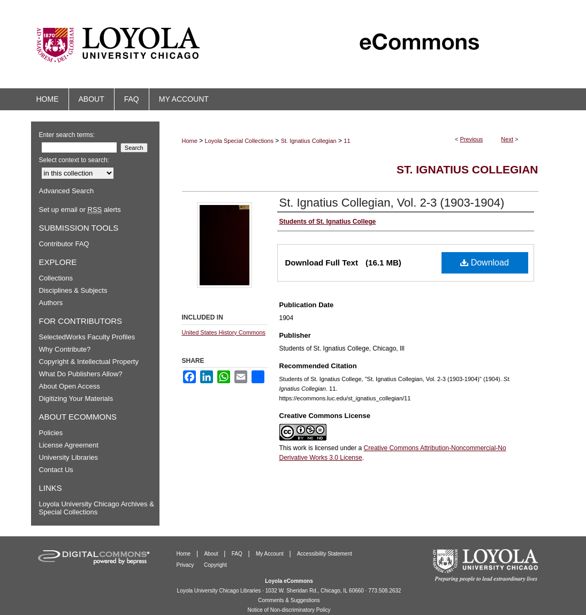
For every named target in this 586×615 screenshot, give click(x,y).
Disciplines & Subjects (73, 290)
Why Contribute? (65, 349)
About (211, 554)
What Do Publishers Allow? (81, 374)
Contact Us (56, 470)
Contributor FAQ (64, 244)
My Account (270, 554)
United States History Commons (224, 332)
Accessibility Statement (324, 554)
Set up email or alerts (80, 210)
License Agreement (68, 445)
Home (189, 141)
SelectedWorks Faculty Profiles (87, 337)
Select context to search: (74, 160)
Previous (471, 139)
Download (484, 262)
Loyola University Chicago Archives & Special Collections (96, 508)
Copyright (215, 565)
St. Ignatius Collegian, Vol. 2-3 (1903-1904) (392, 202)
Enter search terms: (67, 135)
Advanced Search (66, 191)
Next (507, 139)
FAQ (238, 554)
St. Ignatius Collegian (309, 141)
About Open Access (69, 386)
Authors (51, 303)
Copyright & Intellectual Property (89, 362)
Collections (56, 278)
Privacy (186, 565)
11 (347, 141)
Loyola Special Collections (239, 141)
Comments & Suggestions (289, 600)
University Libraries (68, 457)
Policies (51, 433)
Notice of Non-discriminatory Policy (288, 610)
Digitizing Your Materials (76, 398)
